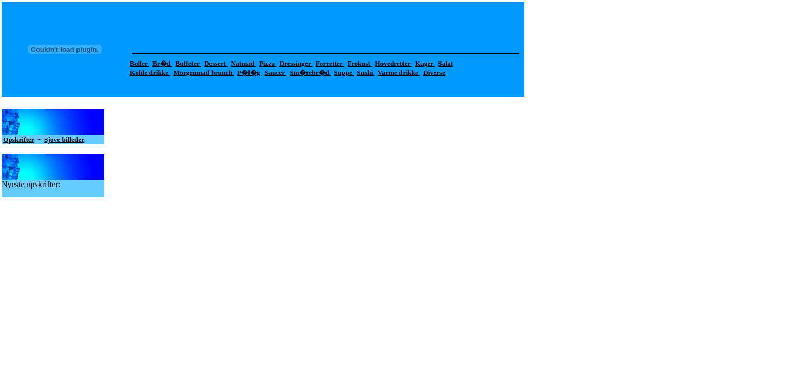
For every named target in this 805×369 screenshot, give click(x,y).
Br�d (162, 63)
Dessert (216, 63)
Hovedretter (393, 63)
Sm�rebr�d (310, 72)
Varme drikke (399, 72)
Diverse (434, 72)
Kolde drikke (150, 72)
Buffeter (188, 63)
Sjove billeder (64, 140)
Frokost (360, 63)
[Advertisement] (315, 26)
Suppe (344, 72)
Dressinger (295, 63)
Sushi (365, 72)
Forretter (330, 63)
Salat (445, 63)
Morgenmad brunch (204, 72)
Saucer (275, 72)
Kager (425, 63)
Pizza (268, 63)
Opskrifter (18, 140)
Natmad (243, 63)
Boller (139, 63)
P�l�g (249, 72)
